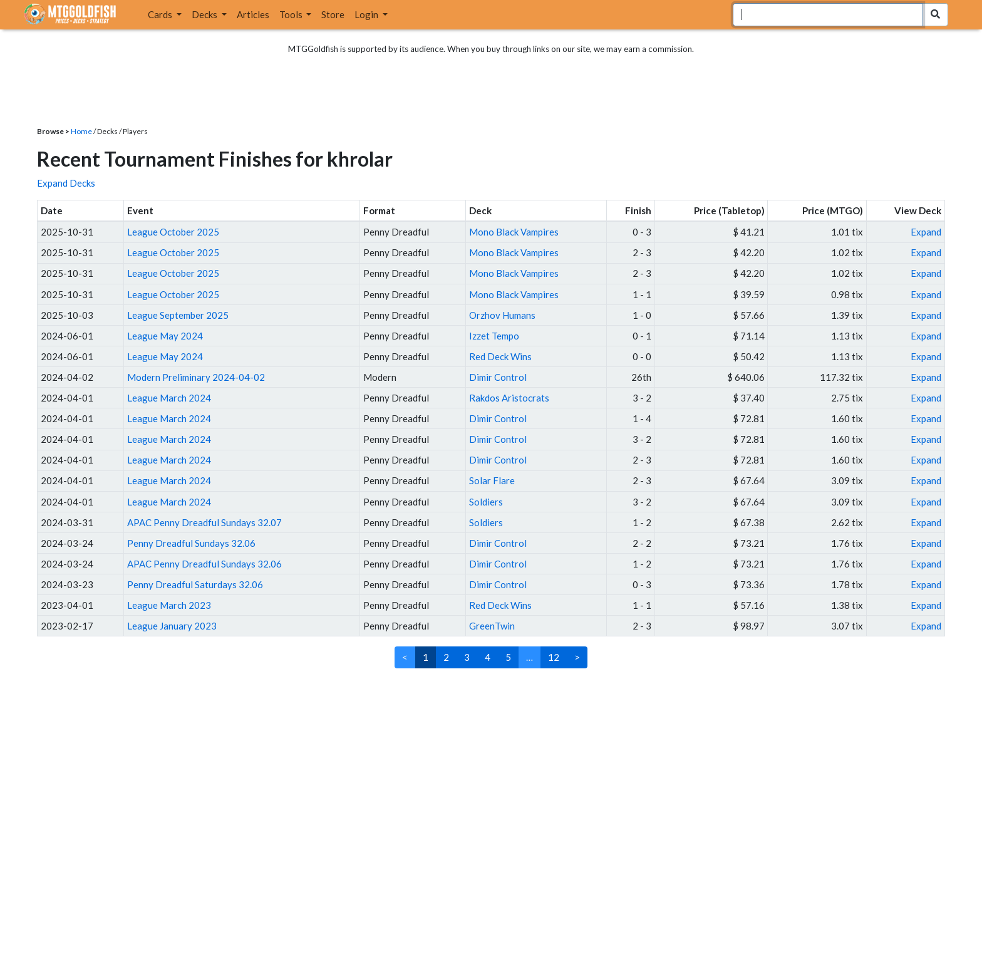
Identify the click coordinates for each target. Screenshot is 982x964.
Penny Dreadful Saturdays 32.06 (195, 584)
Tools (291, 14)
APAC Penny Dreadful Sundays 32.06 (204, 563)
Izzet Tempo (494, 335)
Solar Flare (492, 480)
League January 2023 (172, 625)
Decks (205, 14)
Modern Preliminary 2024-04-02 (196, 377)
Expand (926, 231)
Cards (161, 14)
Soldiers (486, 501)
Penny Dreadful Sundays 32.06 (191, 543)
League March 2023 (169, 605)
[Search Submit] (935, 14)
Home (81, 131)
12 (553, 657)
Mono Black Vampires (514, 231)
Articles (253, 14)
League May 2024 (165, 335)
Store (332, 14)
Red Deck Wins (500, 356)
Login (367, 14)
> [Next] (577, 657)
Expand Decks (66, 183)
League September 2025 (178, 315)
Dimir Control (498, 377)
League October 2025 (173, 231)
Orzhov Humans (502, 315)
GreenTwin (492, 625)
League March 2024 (169, 397)
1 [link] (425, 657)
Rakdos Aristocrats (509, 397)
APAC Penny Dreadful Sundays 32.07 (204, 522)
